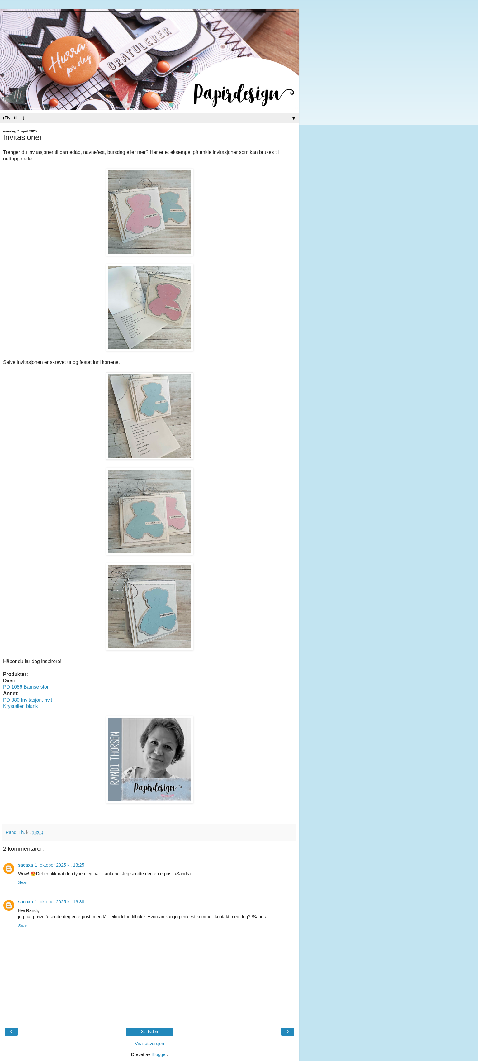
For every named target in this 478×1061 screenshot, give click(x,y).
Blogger (159, 1054)
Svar (22, 882)
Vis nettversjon (149, 1043)
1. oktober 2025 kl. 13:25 (59, 865)
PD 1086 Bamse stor (26, 687)
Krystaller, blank (20, 706)
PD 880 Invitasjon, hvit (27, 700)
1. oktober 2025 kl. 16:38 (59, 901)
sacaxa (25, 865)
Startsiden (149, 1032)
